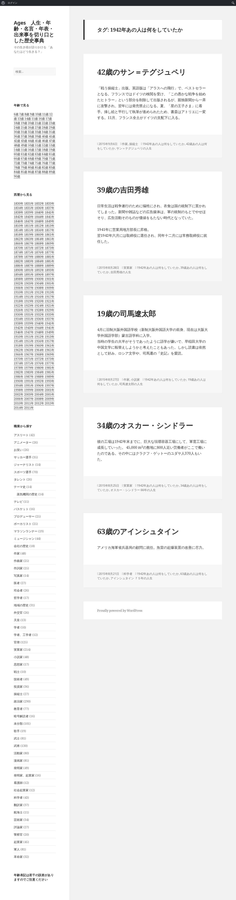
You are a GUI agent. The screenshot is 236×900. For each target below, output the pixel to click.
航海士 (18, 812)
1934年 (18, 319)
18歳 (17, 123)
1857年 (49, 230)
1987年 (29, 377)
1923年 (29, 306)
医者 (17, 583)
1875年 (29, 252)
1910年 (18, 292)
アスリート (21, 435)
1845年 (49, 217)
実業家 (18, 650)
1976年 (39, 363)
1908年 (39, 288)
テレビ (18, 502)
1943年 (29, 328)
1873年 (49, 248)
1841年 (49, 212)
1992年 (39, 381)
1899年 (29, 279)
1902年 (18, 283)
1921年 (49, 301)
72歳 (17, 163)
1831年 (29, 203)
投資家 (18, 687)
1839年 (29, 212)
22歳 (45, 123)
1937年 (49, 319)
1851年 (29, 226)
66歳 (17, 158)
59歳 (52, 150)
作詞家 (18, 568)
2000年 (39, 390)
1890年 (18, 270)
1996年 (39, 385)
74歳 (31, 163)
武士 (17, 738)
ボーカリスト (23, 524)
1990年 (18, 381)
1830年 (18, 203)
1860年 (39, 234)
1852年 (39, 226)
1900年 (39, 279)
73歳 (24, 163)
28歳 (45, 127)
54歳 (17, 150)
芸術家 (18, 820)
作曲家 (18, 561)
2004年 (39, 394)
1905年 (49, 283)
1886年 (18, 266)
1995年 (29, 385)
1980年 (39, 368)
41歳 (52, 136)
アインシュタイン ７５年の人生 (131, 578)
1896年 (39, 274)
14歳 (28, 119)
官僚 (17, 642)
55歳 (24, 150)
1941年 (49, 323)
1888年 (39, 266)
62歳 (31, 154)
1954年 (18, 341)
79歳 (24, 167)
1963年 (29, 350)
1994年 (18, 385)
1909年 (49, 288)
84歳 (17, 172)
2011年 (29, 403)
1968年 (39, 354)
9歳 (32, 114)
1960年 (39, 345)
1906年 (18, 288)
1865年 (49, 239)
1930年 (18, 314)
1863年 (29, 239)
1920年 (39, 301)
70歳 (45, 158)
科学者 (18, 797)
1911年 (29, 292)
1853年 (49, 226)
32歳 (31, 132)
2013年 (49, 403)
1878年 (18, 257)
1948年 (39, 332)
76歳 (45, 163)
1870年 (18, 248)
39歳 (38, 136)
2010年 (18, 403)
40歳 (45, 136)
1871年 (29, 248)
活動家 (18, 753)
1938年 (18, 323)
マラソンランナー (25, 531)
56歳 (31, 150)
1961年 (49, 345)
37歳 (24, 136)
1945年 (49, 328)
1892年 (39, 270)
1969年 (49, 354)
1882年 (18, 261)
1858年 (18, 234)
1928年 (39, 310)
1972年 (39, 359)
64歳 (45, 154)
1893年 (49, 270)
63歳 (38, 154)
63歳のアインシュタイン (138, 531)
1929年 (49, 310)
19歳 (24, 123)
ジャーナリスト (24, 465)
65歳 (52, 154)
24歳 (17, 127)
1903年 (29, 283)
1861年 (49, 234)
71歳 (52, 158)
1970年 (18, 359)
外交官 (18, 613)
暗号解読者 (21, 716)
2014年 (18, 408)
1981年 (49, 368)
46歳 (45, 141)
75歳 (38, 163)
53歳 (52, 145)
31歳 (24, 132)
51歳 (38, 145)
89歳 (52, 172)
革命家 (18, 857)
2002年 (18, 394)
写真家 (18, 576)
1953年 (49, 337)
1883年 (29, 261)
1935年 (29, 319)
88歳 (45, 172)
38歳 (31, 136)
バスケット (21, 509)
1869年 (49, 243)
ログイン (12, 2)
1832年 (39, 203)
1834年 (18, 208)
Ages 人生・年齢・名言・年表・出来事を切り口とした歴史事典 (34, 31)
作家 (17, 553)
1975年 (29, 363)
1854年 (18, 230)
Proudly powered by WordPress (119, 611)
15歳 (35, 119)
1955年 (29, 341)
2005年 (49, 394)
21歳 (38, 123)
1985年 (49, 372)
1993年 (49, 381)
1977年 (49, 363)
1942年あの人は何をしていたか (164, 144)
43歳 (24, 141)
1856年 (39, 230)
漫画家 (18, 761)
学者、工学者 (23, 635)
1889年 (49, 266)
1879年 (29, 257)
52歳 (45, 145)
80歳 (31, 167)
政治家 (18, 701)
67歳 (24, 158)
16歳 (42, 119)
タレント (20, 479)
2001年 (49, 390)
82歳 (45, 167)
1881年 (49, 257)
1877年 (49, 252)
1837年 (49, 208)
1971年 (29, 359)
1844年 (39, 217)
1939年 (29, 323)
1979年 (29, 368)
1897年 (49, 274)
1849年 (49, 221)
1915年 (29, 297)
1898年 (18, 279)
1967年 (29, 354)
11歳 (45, 114)
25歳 (24, 127)
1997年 (49, 385)
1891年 (29, 270)
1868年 (39, 243)
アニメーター (23, 442)
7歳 (21, 114)
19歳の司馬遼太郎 (126, 313)
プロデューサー (24, 516)
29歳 (52, 127)
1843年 (29, 217)
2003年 (29, 394)
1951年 (29, 337)
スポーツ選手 (23, 472)
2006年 (18, 399)
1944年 (39, 328)
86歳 (31, 172)
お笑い (18, 450)
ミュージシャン (24, 539)
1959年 (29, 345)
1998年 (18, 390)
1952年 (39, 337)
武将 (17, 746)
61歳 (24, 154)
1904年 (39, 283)
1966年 (18, 354)
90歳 (17, 176)
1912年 (39, 292)
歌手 (17, 731)
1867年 (29, 243)
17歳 (49, 119)
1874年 (18, 252)
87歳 (38, 172)
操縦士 (18, 694)
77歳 (52, 163)
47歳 (52, 141)
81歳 (38, 167)
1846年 (18, 221)
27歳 (38, 127)
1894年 (18, 274)
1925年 (49, 306)
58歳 (45, 150)
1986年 (18, 377)
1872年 (39, 248)
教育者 (18, 709)
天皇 (17, 620)
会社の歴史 (21, 546)
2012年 (39, 403)
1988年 (39, 377)
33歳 (38, 132)
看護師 (18, 783)
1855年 (29, 230)
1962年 (18, 350)
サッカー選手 (23, 457)
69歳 (38, 158)
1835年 (29, 208)
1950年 (18, 337)
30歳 (17, 132)
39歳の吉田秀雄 (123, 190)
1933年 (49, 314)
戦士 (17, 672)
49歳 (24, 145)
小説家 (18, 657)
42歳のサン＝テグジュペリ (141, 72)
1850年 (18, 226)
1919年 (29, 301)
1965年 (49, 350)
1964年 (39, 350)
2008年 (39, 399)
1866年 (18, 243)
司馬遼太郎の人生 (131, 384)
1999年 (29, 390)
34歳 (45, 132)
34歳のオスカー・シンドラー (145, 425)
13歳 (21, 119)
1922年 (18, 306)
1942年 (18, 328)
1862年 (18, 239)
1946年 (18, 332)
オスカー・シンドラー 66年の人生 (133, 490)
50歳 (31, 145)
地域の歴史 (21, 605)
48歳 (17, 145)
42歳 (17, 141)
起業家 (18, 842)
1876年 (39, 252)
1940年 (39, 323)
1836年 (39, 208)
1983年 (29, 372)
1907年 (29, 288)
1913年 (49, 292)
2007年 (29, 399)
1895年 (29, 274)
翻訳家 (18, 805)
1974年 (18, 363)
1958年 (18, 345)
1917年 (49, 297)
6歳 (16, 114)
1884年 (39, 261)
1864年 (39, 239)
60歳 (17, 154)
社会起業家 (21, 790)
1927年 (29, 310)
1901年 (49, 279)
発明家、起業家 (24, 775)
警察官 (18, 834)
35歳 (52, 132)
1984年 (39, 372)
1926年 (18, 310)
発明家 (18, 768)
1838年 (18, 212)
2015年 (29, 408)
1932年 (39, 314)
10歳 (38, 114)
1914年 (18, 297)
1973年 (49, 359)
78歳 (17, 167)
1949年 (49, 332)
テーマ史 (20, 487)
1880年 (39, 257)
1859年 (29, 234)
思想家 (18, 664)
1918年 (18, 301)
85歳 (24, 172)
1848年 (39, 221)
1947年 (29, 332)
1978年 (18, 368)
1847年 (29, 221)
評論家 (18, 827)
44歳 (31, 141)
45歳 (38, 141)
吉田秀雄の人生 (120, 272)
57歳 (38, 150)
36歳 (17, 136)
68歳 (31, 158)
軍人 (17, 849)
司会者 (18, 590)
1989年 (49, 377)
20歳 (31, 123)
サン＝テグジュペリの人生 (134, 148)
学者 (17, 627)
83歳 (52, 167)
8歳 (27, 114)
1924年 (39, 306)
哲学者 (18, 598)
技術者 (18, 679)
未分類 (18, 724)
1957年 (49, 341)
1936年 (39, 319)
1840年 (39, 212)
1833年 (49, 203)
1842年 (18, 217)
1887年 (29, 266)
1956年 (39, 341)
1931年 (29, 314)
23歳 (52, 123)
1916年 (39, 297)
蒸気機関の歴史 (27, 494)
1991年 (29, 381)
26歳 (31, 127)
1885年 (49, 261)
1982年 (18, 372)
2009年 (49, 399)
